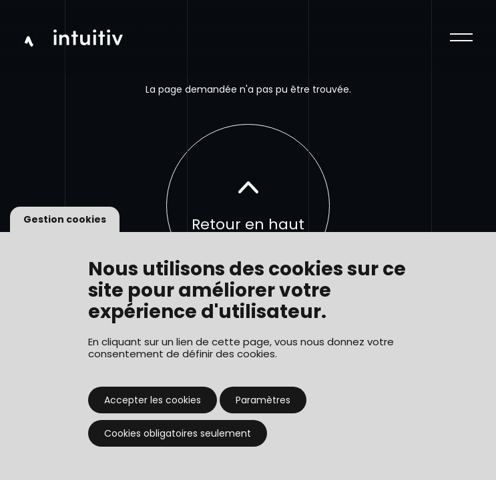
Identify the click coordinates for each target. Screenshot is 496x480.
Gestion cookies (64, 219)
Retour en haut (248, 207)
